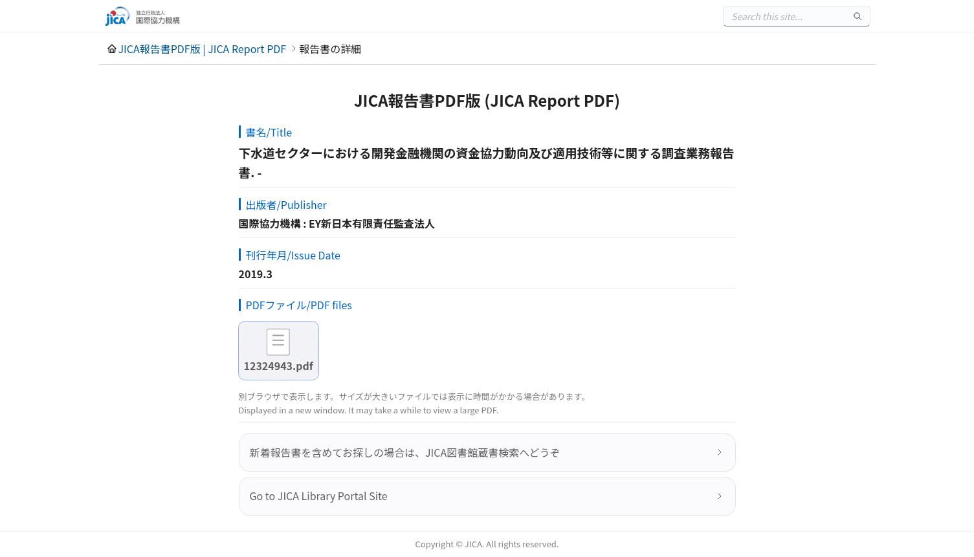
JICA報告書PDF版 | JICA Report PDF (202, 48)
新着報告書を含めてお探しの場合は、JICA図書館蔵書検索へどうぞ (405, 452)
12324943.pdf (278, 365)
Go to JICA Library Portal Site (319, 495)
